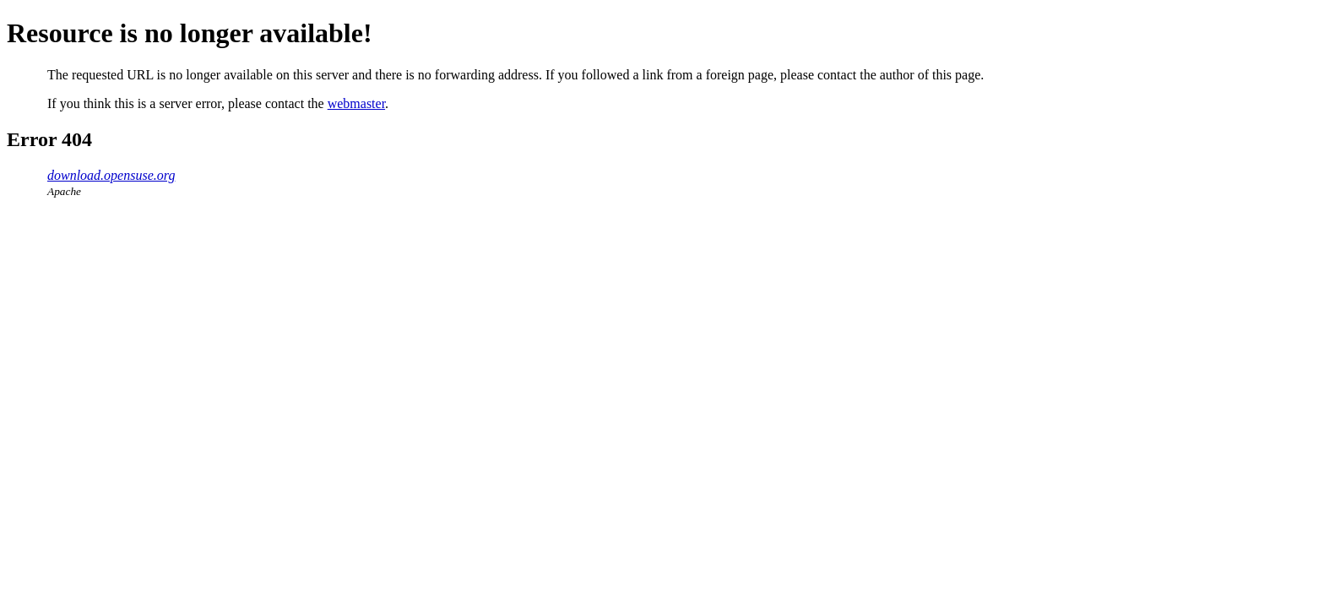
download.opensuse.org (111, 175)
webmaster (356, 103)
